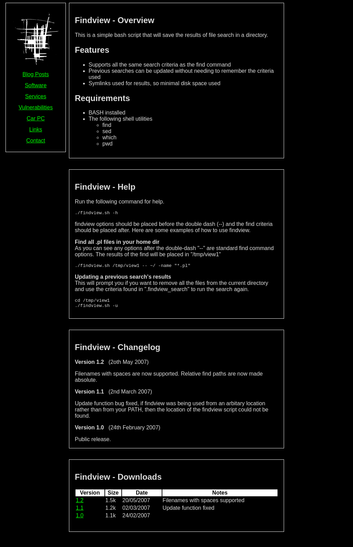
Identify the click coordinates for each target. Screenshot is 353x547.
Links (35, 129)
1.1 (79, 512)
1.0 (79, 520)
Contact (35, 140)
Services (35, 96)
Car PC (35, 118)
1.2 (79, 504)
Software (36, 85)
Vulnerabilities (36, 107)
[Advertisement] (319, 106)
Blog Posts (35, 74)
